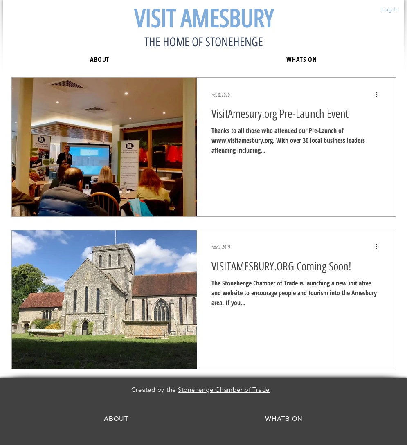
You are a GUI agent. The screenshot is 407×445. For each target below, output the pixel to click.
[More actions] (380, 94)
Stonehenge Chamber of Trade (224, 389)
